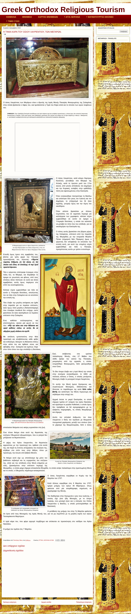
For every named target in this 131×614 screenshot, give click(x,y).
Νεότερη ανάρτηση (9, 602)
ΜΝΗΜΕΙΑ (27, 17)
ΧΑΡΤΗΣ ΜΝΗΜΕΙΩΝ (48, 17)
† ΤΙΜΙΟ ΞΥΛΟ (12, 21)
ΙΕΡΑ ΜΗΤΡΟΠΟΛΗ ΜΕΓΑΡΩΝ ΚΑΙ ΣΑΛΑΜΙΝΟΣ (29, 422)
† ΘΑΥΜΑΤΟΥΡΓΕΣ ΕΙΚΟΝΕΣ (99, 17)
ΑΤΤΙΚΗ (40, 540)
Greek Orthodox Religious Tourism (63, 9)
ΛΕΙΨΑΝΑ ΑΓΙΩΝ (49, 540)
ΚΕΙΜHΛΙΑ (11, 17)
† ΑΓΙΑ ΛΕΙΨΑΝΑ (72, 17)
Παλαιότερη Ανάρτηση (83, 602)
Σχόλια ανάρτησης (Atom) (51, 608)
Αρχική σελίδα (46, 602)
